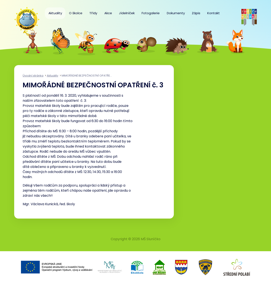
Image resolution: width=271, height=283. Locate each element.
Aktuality (55, 13)
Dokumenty (176, 13)
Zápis (196, 13)
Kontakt (213, 13)
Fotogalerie (151, 13)
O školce (75, 13)
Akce (108, 13)
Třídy (93, 13)
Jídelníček (127, 13)
